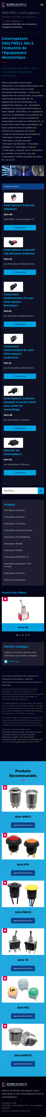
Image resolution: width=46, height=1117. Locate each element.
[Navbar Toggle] (42, 4)
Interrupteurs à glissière (15, 524)
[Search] (20, 490)
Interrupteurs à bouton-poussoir (18, 530)
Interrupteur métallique (27, 734)
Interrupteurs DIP (36, 739)
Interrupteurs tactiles (27, 737)
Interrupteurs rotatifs (13, 544)
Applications (16, 21)
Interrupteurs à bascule (14, 510)
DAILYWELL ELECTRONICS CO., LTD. (18, 1105)
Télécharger (11, 661)
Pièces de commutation (15, 580)
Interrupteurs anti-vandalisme (17, 537)
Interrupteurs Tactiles (13, 550)
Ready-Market (25, 1111)
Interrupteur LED (23, 739)
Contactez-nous (19, 742)
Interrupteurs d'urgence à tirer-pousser (18, 565)
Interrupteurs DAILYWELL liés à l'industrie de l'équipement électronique (19, 25)
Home (7, 21)
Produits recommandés (23, 773)
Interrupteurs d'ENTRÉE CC (16, 557)
